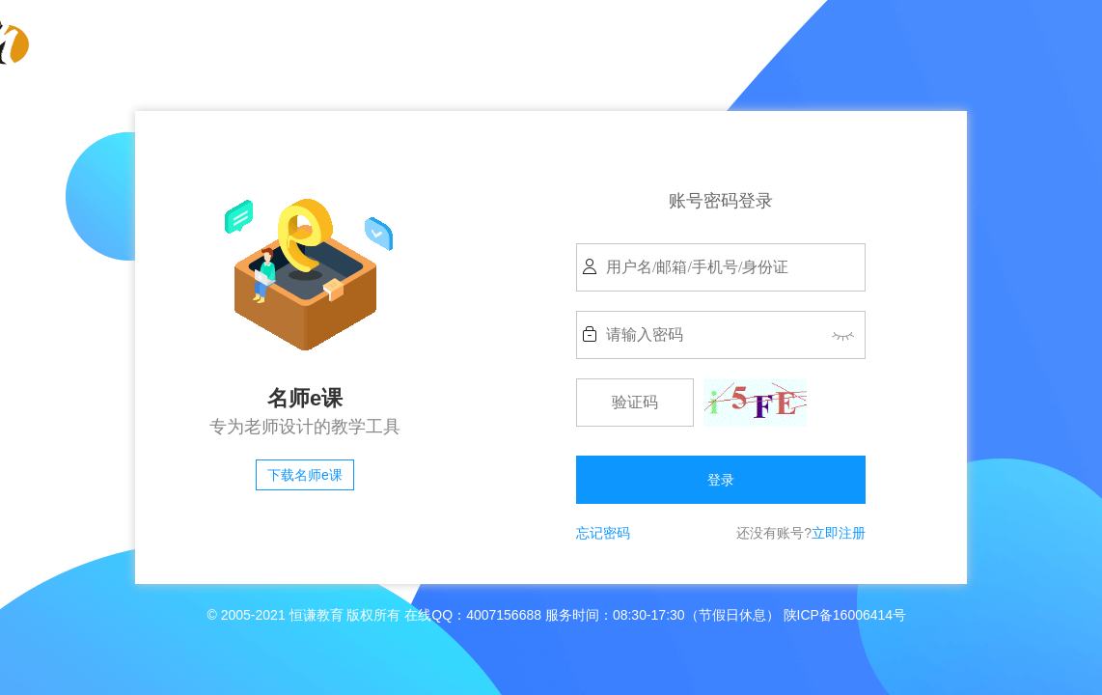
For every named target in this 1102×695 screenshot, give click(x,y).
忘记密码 (603, 533)
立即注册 (839, 533)
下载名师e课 (305, 475)
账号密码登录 (721, 200)
